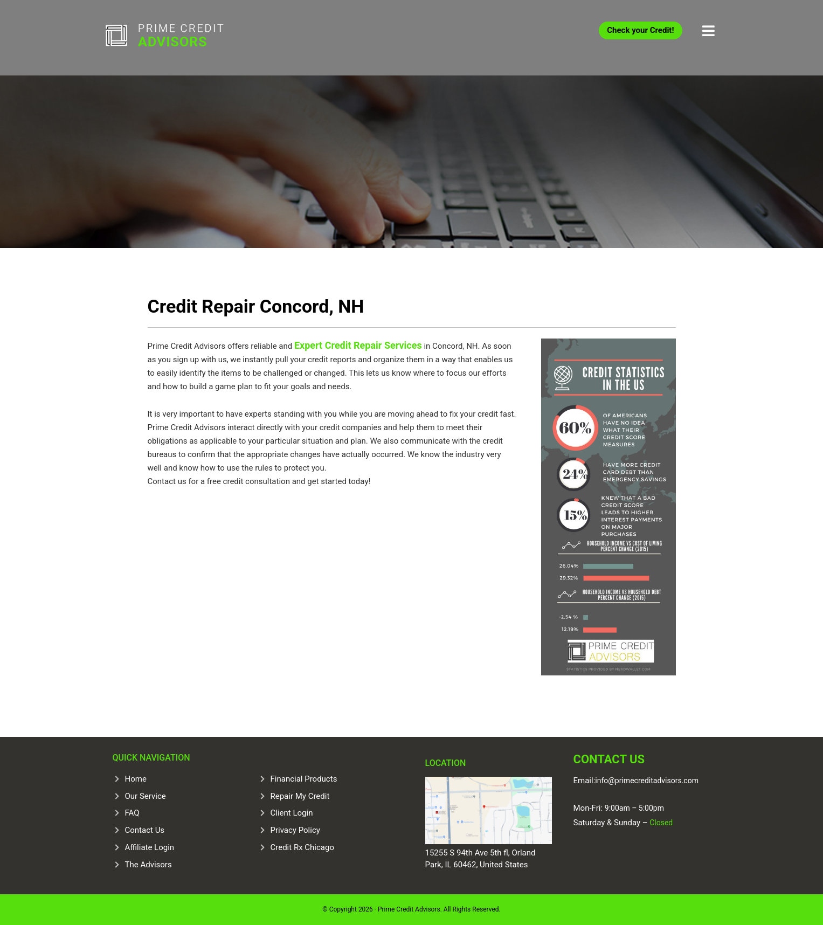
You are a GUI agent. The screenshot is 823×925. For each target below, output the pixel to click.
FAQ (132, 813)
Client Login (292, 813)
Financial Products (304, 779)
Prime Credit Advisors (185, 38)
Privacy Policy (295, 830)
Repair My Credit (300, 796)
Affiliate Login (150, 847)
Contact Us (145, 830)
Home (136, 779)
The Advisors (148, 864)
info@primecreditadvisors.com (646, 780)
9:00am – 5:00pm (634, 808)
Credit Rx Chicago (302, 847)
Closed (660, 822)
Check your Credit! (640, 30)
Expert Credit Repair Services (358, 345)
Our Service (145, 796)
